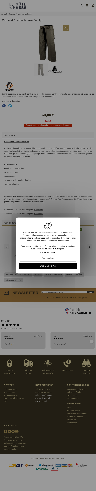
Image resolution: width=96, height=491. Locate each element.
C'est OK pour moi (48, 266)
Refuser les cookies (48, 252)
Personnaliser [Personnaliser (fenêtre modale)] (48, 258)
